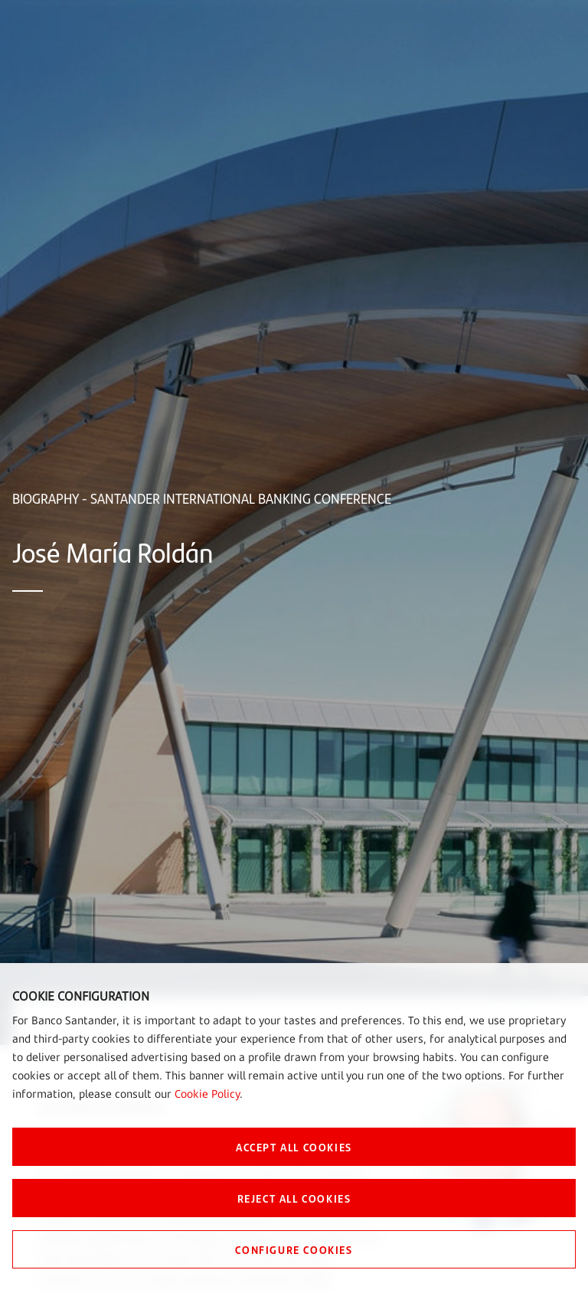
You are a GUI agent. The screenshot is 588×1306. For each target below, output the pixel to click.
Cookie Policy (207, 1093)
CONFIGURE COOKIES (293, 1249)
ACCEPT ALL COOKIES (294, 1146)
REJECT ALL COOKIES (294, 1198)
